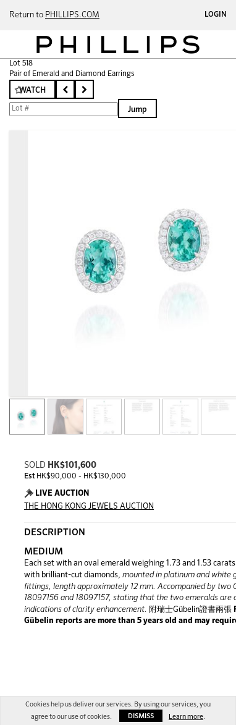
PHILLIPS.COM (72, 15)
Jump (137, 110)
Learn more (186, 716)
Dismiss (141, 716)
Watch (32, 91)
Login (215, 15)
